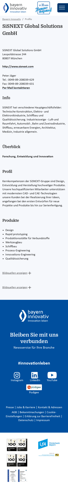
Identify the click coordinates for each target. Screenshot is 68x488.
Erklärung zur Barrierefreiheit (43, 416)
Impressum (43, 420)
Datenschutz (26, 420)
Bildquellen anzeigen (14, 273)
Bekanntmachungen (32, 412)
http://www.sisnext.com (18, 66)
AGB (15, 412)
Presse (10, 407)
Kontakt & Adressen (50, 407)
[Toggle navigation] (62, 7)
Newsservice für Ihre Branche (34, 347)
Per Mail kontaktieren (16, 88)
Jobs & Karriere (26, 407)
